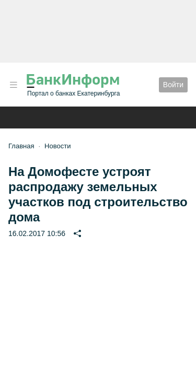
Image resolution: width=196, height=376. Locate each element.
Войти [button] (173, 84)
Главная (21, 146)
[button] (13, 84)
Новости (57, 146)
